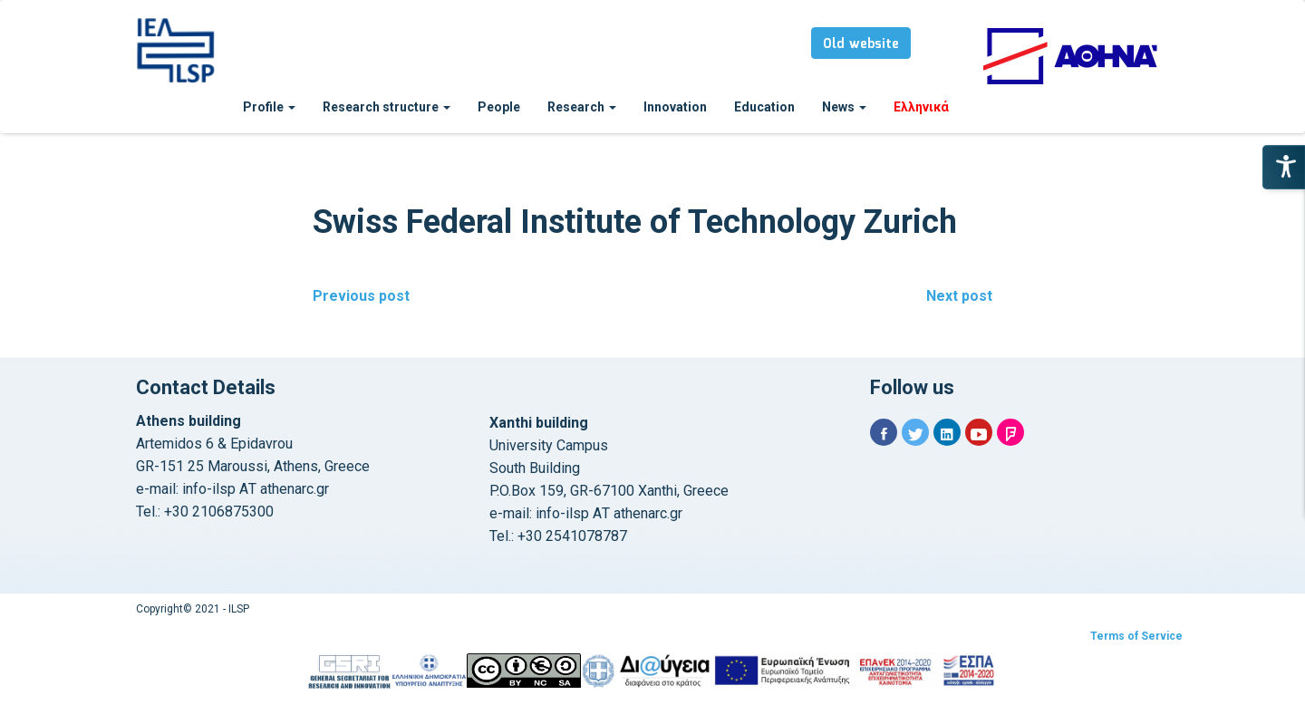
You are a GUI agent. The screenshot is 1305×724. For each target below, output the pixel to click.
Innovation (675, 107)
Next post (959, 295)
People (499, 107)
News (844, 107)
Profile (269, 107)
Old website (861, 44)
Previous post (361, 295)
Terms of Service (1136, 636)
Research (581, 107)
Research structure (386, 107)
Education (764, 107)
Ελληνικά (921, 107)
